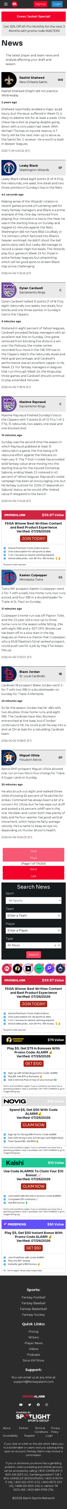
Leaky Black (28, 165)
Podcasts (33, 1354)
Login (57, 4)
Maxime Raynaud (32, 402)
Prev (33, 858)
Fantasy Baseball (34, 1303)
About (7, 1428)
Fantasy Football (33, 1297)
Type (9, 938)
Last (33, 876)
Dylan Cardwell (31, 288)
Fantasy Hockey (33, 1314)
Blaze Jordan (29, 672)
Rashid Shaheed (31, 77)
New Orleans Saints (33, 82)
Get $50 (33, 1248)
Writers (33, 1337)
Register (29, 1435)
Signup (40, 4)
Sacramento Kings (32, 292)
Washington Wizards (34, 170)
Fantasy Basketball (33, 1309)
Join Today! (33, 538)
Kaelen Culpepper (33, 575)
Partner (23, 1428)
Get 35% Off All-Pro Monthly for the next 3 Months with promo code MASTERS (34, 29)
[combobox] (33, 916)
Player (10, 924)
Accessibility (10, 1435)
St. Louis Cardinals (32, 676)
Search (34, 954)
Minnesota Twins (31, 579)
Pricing (34, 1331)
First (34, 851)
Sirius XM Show (33, 1360)
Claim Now (33, 1125)
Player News (34, 1343)
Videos (33, 1349)
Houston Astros (30, 759)
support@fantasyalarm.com (34, 1381)
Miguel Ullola (29, 755)
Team (10, 909)
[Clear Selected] (55, 945)
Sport (10, 893)
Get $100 (33, 1063)
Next (33, 869)
